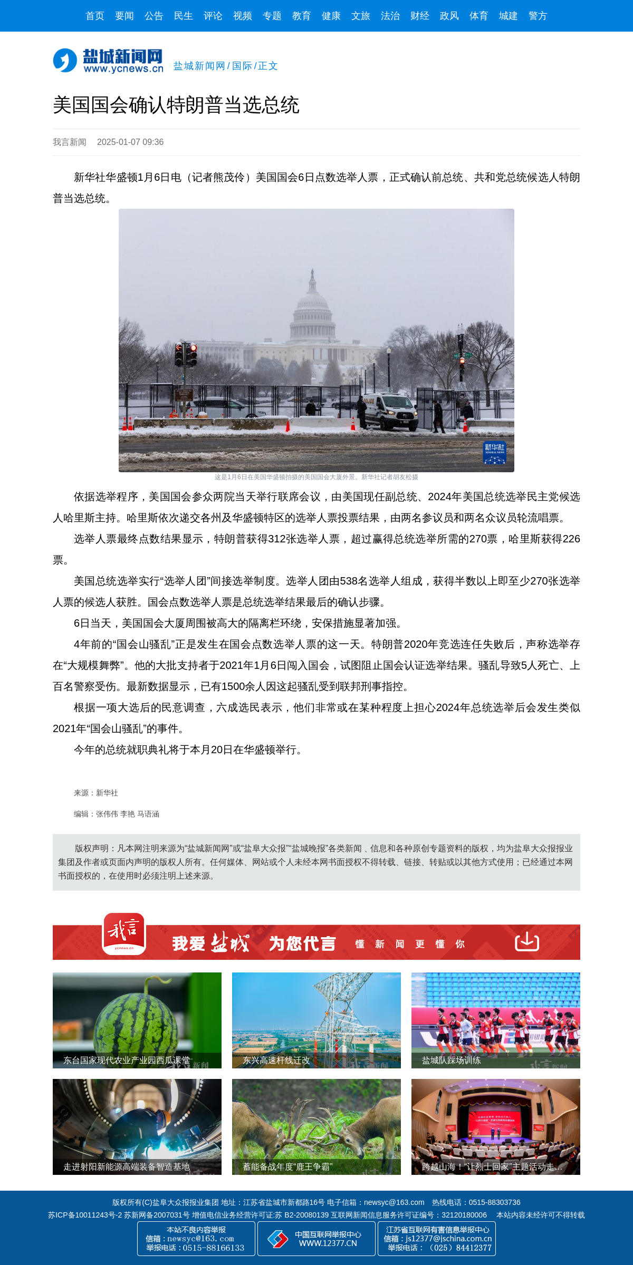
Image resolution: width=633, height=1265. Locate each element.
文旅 (360, 16)
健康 (331, 16)
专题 (272, 16)
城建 (508, 16)
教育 (301, 16)
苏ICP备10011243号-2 (85, 1215)
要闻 (124, 16)
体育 (478, 16)
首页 (94, 16)
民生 (183, 16)
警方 (538, 16)
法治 (390, 16)
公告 (154, 16)
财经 (419, 16)
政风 (449, 16)
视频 (242, 16)
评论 (213, 16)
